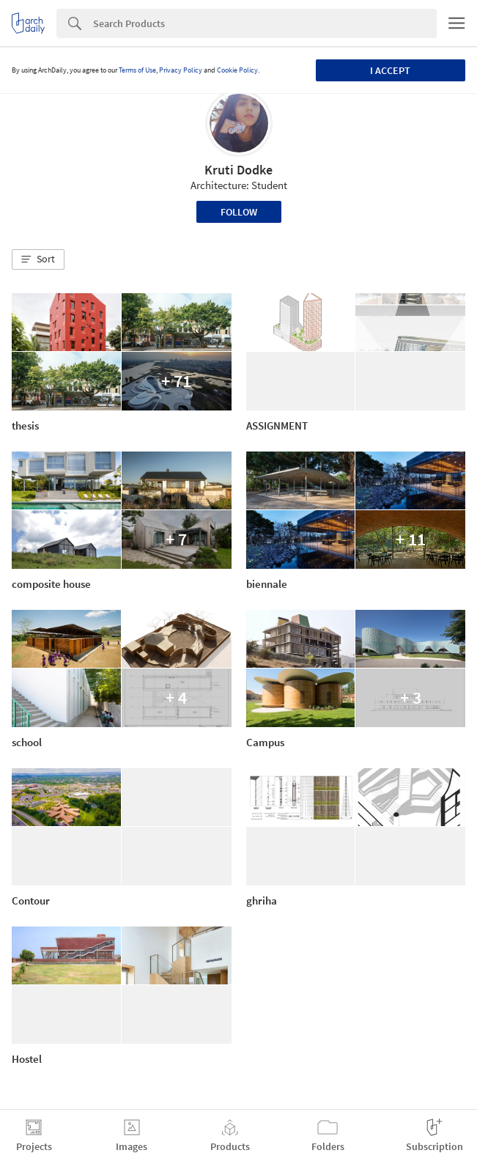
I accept (390, 70)
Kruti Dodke (238, 169)
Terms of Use (137, 70)
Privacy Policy (180, 70)
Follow (239, 211)
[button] (38, 259)
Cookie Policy (237, 70)
